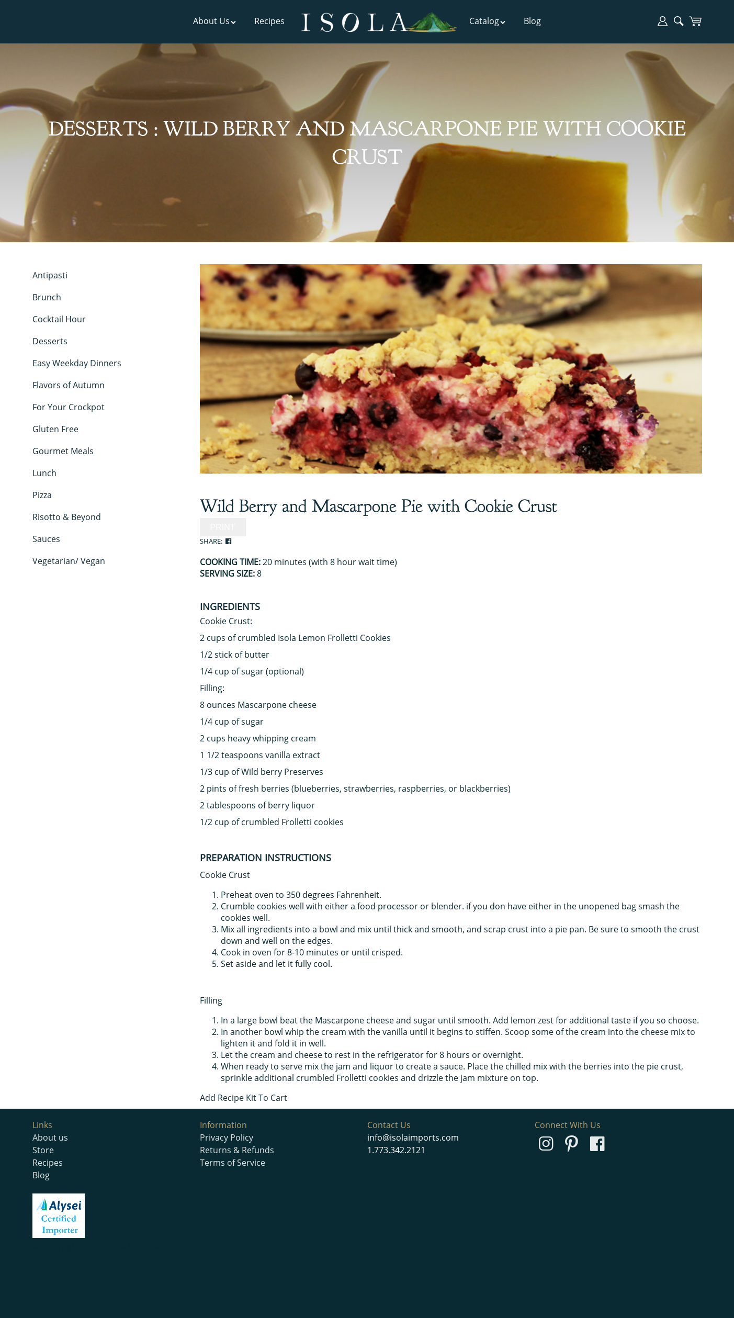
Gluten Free (55, 429)
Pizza (42, 495)
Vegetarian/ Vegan (68, 561)
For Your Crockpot (68, 407)
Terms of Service (232, 1162)
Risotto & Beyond (66, 517)
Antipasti (49, 275)
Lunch (44, 473)
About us (50, 1137)
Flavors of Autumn (68, 385)
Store (43, 1150)
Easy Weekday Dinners (76, 363)
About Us (214, 21)
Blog (532, 21)
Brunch (46, 297)
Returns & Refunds (237, 1150)
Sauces (46, 539)
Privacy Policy (226, 1137)
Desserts (49, 341)
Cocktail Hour (59, 319)
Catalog (487, 21)
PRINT (222, 527)
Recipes (269, 21)
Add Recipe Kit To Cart (243, 1097)
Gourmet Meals (63, 451)
